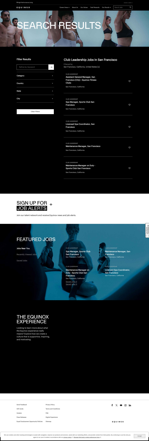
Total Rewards (94, 7)
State (19, 91)
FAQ (47, 413)
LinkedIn (129, 405)
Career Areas (64, 7)
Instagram (125, 405)
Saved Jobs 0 (128, 2)
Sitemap (48, 421)
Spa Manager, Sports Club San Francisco (78, 253)
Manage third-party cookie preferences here (87, 437)
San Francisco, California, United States (80, 67)
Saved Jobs (22, 261)
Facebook (112, 405)
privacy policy (68, 437)
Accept (140, 436)
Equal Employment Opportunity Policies (30, 421)
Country (20, 83)
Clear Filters (35, 111)
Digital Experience (52, 417)
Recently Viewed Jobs (27, 255)
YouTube (121, 405)
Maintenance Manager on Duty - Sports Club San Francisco (77, 273)
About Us (75, 7)
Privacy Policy (50, 404)
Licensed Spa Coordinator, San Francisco (117, 271)
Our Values (84, 7)
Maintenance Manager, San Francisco (117, 253)
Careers (19, 413)
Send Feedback (22, 404)
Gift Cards (20, 409)
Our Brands (105, 7)
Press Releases (21, 417)
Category (20, 76)
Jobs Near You (23, 249)
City (18, 99)
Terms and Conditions (53, 409)
